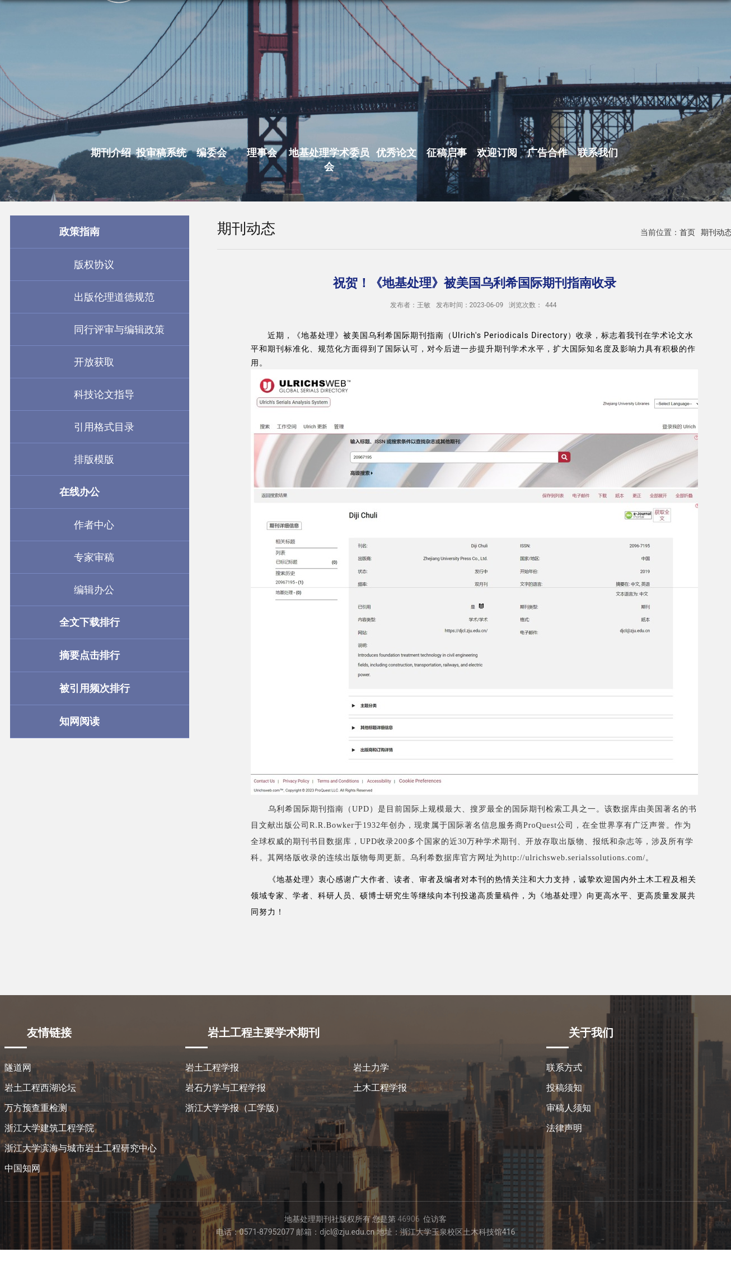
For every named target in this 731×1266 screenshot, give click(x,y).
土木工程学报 (380, 1087)
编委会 (211, 152)
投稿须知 (564, 1087)
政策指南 (79, 231)
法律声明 (564, 1128)
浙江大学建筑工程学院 (49, 1128)
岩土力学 (371, 1067)
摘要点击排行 (89, 655)
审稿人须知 (568, 1108)
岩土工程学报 (212, 1067)
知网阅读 (79, 721)
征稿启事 (447, 152)
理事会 (262, 152)
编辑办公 (94, 590)
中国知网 (22, 1168)
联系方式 (564, 1067)
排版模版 (94, 459)
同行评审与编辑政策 (119, 329)
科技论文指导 (104, 394)
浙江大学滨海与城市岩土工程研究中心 (80, 1148)
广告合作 (547, 152)
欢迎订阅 (497, 152)
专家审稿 (94, 557)
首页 (687, 232)
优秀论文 (396, 152)
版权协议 (94, 264)
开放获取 (94, 362)
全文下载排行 (89, 622)
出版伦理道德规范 (114, 297)
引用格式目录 (104, 427)
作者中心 (94, 525)
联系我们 (598, 152)
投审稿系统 (161, 152)
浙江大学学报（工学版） (234, 1108)
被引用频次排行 (94, 688)
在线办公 (79, 492)
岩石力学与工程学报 (225, 1087)
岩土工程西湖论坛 (40, 1087)
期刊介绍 (111, 152)
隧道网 (17, 1067)
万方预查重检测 (35, 1108)
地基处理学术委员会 (329, 159)
